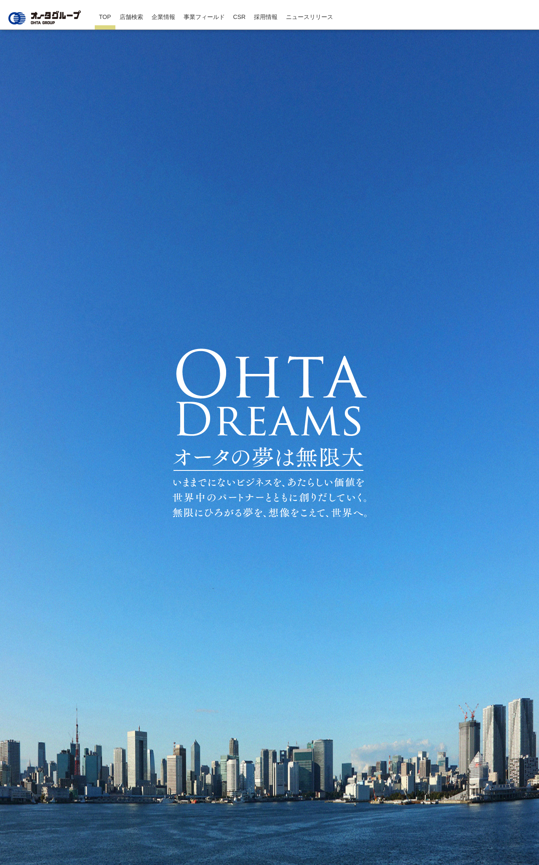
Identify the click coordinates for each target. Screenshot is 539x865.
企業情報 (163, 16)
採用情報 (266, 16)
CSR (239, 16)
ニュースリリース (309, 16)
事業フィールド (204, 16)
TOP (105, 16)
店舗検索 (131, 16)
